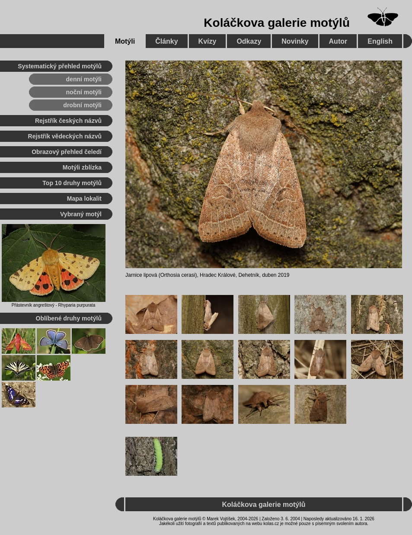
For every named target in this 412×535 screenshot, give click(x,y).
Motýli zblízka (82, 167)
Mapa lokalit (84, 198)
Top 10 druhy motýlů (72, 182)
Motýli (125, 41)
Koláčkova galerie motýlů (277, 22)
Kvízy (207, 41)
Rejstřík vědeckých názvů (65, 136)
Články (166, 41)
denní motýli (84, 79)
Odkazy (248, 41)
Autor (338, 41)
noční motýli (84, 92)
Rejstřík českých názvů (68, 120)
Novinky (294, 41)
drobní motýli (82, 105)
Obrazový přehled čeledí (67, 151)
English (380, 41)
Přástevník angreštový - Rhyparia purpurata (53, 305)
